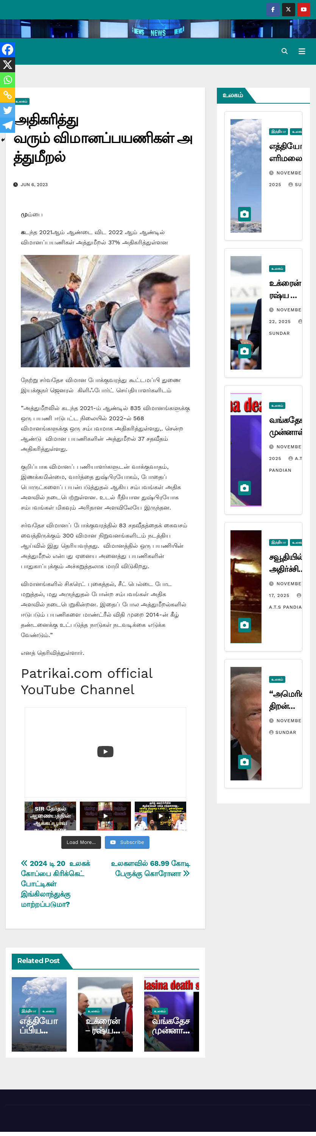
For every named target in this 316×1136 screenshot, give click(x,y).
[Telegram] (7, 125)
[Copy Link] (7, 95)
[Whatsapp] (7, 79)
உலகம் (21, 101)
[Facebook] (7, 49)
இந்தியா (29, 1011)
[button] (285, 51)
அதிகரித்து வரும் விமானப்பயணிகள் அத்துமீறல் (102, 138)
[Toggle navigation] (302, 51)
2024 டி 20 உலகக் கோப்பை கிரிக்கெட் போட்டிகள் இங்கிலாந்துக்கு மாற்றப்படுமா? (55, 884)
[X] (7, 64)
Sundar (282, 732)
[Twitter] (7, 110)
